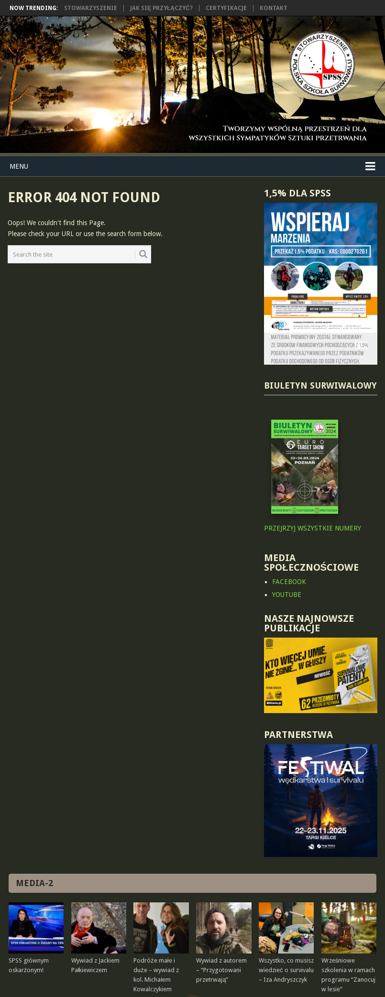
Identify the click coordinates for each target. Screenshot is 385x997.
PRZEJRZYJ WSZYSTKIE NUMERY (312, 528)
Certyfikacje (226, 8)
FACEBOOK (289, 581)
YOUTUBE (286, 594)
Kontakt (273, 8)
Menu (19, 166)
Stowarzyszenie (90, 8)
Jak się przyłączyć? (161, 8)
